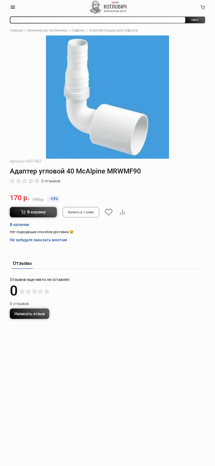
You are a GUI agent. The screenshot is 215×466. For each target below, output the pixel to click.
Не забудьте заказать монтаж (38, 239)
